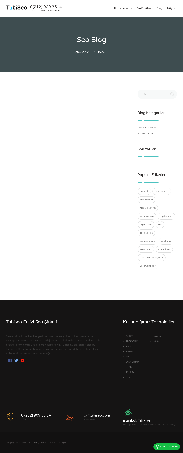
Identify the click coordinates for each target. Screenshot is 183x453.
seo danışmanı (147, 241)
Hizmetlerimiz (123, 8)
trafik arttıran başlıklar (151, 257)
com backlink (162, 191)
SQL (126, 357)
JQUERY (128, 372)
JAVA (127, 346)
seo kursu (166, 241)
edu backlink (146, 199)
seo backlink (146, 232)
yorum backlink (148, 266)
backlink (144, 191)
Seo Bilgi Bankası (149, 127)
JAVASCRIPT (130, 341)
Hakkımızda (157, 336)
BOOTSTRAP (131, 362)
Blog (159, 8)
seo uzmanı (146, 249)
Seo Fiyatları (144, 8)
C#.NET (128, 336)
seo (160, 224)
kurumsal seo (147, 216)
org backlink (166, 216)
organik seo (146, 224)
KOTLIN (128, 351)
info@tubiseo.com (95, 415)
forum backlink (148, 208)
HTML (127, 367)
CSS (126, 377)
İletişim (170, 8)
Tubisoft (52, 442)
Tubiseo (34, 442)
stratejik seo (164, 249)
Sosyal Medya (147, 133)
